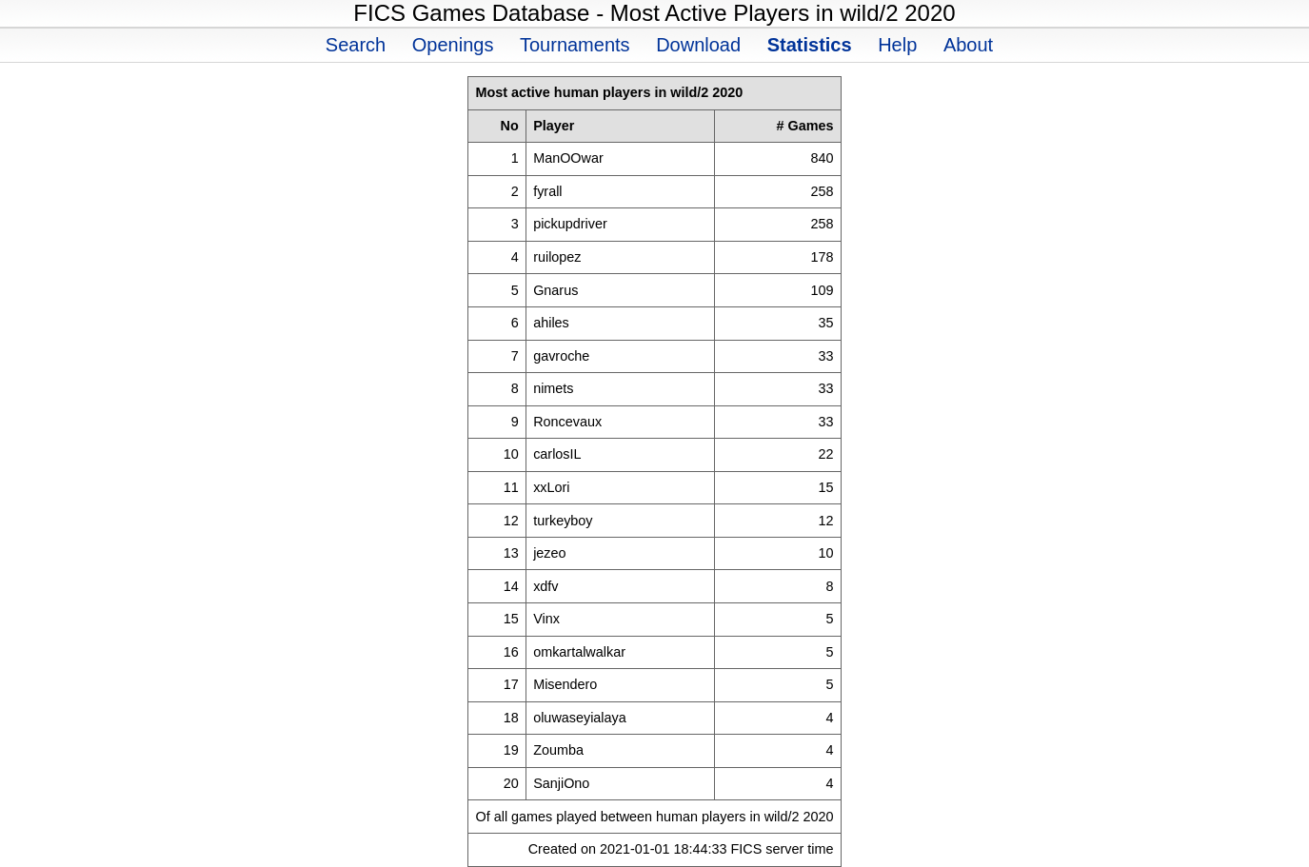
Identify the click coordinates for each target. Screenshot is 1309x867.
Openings (453, 44)
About (968, 44)
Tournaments (575, 44)
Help (897, 44)
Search (356, 44)
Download (698, 44)
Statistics (809, 44)
